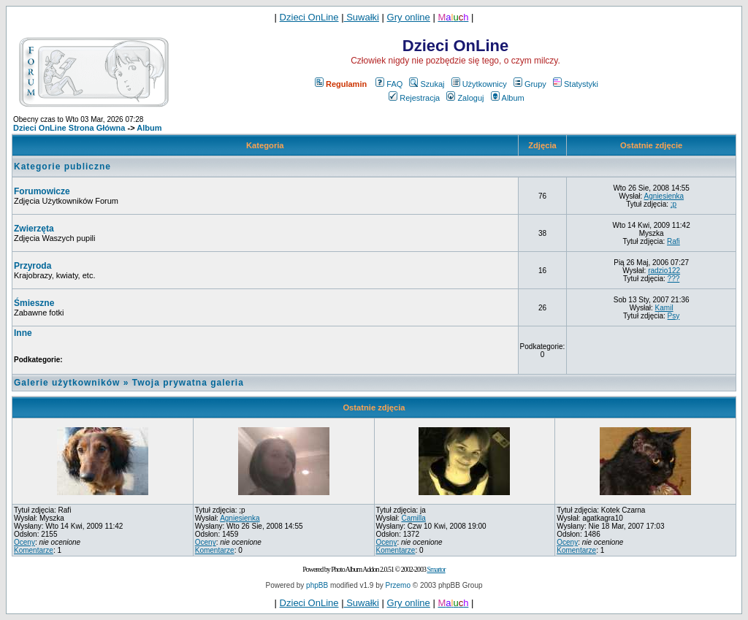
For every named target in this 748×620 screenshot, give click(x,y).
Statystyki (575, 84)
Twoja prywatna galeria (188, 383)
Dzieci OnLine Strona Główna (69, 127)
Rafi (673, 241)
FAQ (388, 84)
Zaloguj (465, 97)
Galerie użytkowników (67, 383)
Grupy (530, 84)
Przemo (398, 585)
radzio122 (664, 271)
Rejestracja (414, 97)
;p (673, 204)
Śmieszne (34, 303)
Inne (23, 333)
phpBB (317, 585)
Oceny (24, 542)
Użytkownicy (479, 84)
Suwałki (361, 17)
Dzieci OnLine (309, 17)
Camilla (413, 518)
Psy (674, 316)
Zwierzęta (34, 228)
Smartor (436, 569)
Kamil (664, 308)
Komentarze (33, 550)
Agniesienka (664, 196)
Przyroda (32, 266)
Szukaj (426, 84)
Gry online (408, 17)
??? (674, 279)
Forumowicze (42, 191)
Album (507, 97)
